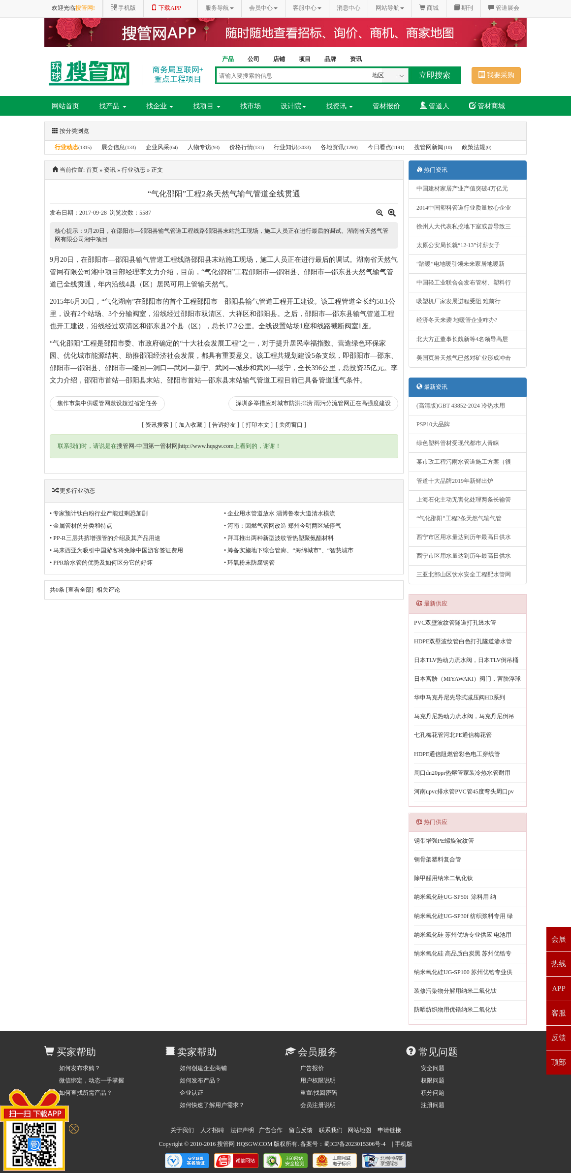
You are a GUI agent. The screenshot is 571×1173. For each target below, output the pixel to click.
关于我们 (182, 1130)
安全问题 (432, 1068)
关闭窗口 (291, 424)
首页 (92, 169)
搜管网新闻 (429, 147)
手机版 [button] (123, 7)
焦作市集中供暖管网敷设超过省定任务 (107, 403)
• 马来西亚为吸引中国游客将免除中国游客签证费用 (116, 550)
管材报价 (386, 106)
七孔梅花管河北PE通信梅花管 (453, 734)
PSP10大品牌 (433, 424)
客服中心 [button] (307, 7)
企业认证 (191, 1092)
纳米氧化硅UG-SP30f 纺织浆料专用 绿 (463, 916)
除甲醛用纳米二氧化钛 (443, 878)
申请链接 (389, 1130)
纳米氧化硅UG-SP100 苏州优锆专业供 (463, 972)
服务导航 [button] (219, 7)
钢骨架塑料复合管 (437, 859)
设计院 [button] (293, 106)
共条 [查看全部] (72, 589)
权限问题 (432, 1080)
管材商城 (487, 106)
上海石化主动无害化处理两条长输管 (463, 499)
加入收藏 (190, 424)
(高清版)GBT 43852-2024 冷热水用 (460, 405)
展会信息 (113, 147)
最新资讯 (431, 386)
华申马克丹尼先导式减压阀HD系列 (459, 697)
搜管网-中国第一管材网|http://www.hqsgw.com (175, 446)
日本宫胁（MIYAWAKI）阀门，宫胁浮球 (467, 678)
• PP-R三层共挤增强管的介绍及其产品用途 (105, 538)
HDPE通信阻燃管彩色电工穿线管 (457, 754)
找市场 (250, 106)
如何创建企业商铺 (203, 1068)
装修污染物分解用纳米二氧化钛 (455, 990)
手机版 (403, 1144)
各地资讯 (332, 147)
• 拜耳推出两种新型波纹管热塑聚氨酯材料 (279, 538)
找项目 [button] (207, 106)
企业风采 (157, 147)
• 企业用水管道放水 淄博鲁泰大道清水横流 (279, 513)
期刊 (463, 7)
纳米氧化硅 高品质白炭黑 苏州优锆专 (462, 953)
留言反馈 (301, 1130)
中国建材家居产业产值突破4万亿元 (462, 188)
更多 (65, 490)
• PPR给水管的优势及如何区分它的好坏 (101, 562)
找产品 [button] (113, 106)
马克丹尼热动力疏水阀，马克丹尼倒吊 (464, 716)
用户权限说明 (318, 1080)
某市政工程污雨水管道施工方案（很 (463, 461)
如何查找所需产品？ (85, 1092)
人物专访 (199, 147)
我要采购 (496, 75)
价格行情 (241, 147)
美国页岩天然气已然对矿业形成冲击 (463, 357)
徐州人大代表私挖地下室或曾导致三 (463, 226)
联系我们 (331, 1130)
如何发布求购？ (79, 1068)
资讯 (110, 169)
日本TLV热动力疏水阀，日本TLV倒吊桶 (466, 660)
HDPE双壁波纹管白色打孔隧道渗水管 (463, 641)
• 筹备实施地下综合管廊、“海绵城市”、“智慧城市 (288, 550)
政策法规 (473, 147)
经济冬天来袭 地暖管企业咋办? (456, 320)
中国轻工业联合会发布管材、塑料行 (463, 282)
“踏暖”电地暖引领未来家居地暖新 (460, 263)
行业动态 (66, 147)
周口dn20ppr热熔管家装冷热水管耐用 (462, 772)
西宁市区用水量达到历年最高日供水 (463, 537)
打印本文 (257, 424)
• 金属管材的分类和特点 (81, 525)
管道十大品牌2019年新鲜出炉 (454, 480)
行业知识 (285, 147)
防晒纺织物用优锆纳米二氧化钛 (455, 1009)
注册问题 (432, 1105)
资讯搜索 (157, 424)
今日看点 (379, 147)
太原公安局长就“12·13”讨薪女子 (458, 245)
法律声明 (242, 1130)
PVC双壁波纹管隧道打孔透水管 (455, 622)
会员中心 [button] (263, 7)
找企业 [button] (160, 106)
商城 (429, 7)
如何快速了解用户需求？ (212, 1105)
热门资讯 (431, 169)
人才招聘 (212, 1130)
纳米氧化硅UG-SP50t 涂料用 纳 (455, 896)
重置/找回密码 (318, 1092)
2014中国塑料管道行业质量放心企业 (463, 207)
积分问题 (432, 1092)
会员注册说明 (318, 1105)
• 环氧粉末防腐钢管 (249, 562)
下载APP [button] (166, 7)
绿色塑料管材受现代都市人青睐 (457, 443)
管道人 (434, 106)
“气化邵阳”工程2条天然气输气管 (459, 518)
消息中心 (348, 7)
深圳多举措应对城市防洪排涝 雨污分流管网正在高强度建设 (313, 403)
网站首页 (65, 106)
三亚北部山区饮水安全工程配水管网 (463, 574)
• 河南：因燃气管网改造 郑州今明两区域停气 (282, 525)
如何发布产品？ (200, 1080)
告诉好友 (224, 424)
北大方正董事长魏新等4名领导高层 (462, 339)
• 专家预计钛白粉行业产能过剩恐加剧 (99, 513)
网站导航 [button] (390, 7)
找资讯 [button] (339, 106)
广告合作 (271, 1130)
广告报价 (312, 1068)
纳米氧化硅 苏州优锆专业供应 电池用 (462, 934)
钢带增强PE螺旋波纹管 (444, 840)
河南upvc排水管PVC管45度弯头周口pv (464, 791)
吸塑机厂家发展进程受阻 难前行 (458, 301)
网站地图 (359, 1130)
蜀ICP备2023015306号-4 (354, 1144)
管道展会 (503, 7)
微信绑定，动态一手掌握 (91, 1080)
